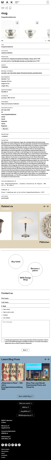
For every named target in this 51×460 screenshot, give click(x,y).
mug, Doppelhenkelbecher (8, 114)
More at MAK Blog (25, 397)
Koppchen (4, 121)
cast (8, 73)
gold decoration (37, 73)
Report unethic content (8, 312)
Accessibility (4, 455)
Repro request (6, 309)
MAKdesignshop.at (25, 415)
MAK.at (25, 407)
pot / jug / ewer (5, 110)
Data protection (4, 451)
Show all (5, 129)
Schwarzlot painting (26, 73)
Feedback (5, 315)
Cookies (3, 457)
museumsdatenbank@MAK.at (8, 432)
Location (5, 209)
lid (2, 112)
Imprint (3, 453)
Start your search (25, 403)
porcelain (4, 73)
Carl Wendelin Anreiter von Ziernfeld (22, 61)
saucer (3, 116)
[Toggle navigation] (47, 2)
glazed (18, 73)
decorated (13, 73)
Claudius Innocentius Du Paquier (19, 59)
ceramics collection (6, 53)
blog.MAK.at (25, 411)
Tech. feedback (6, 317)
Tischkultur (4, 67)
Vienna (31, 59)
